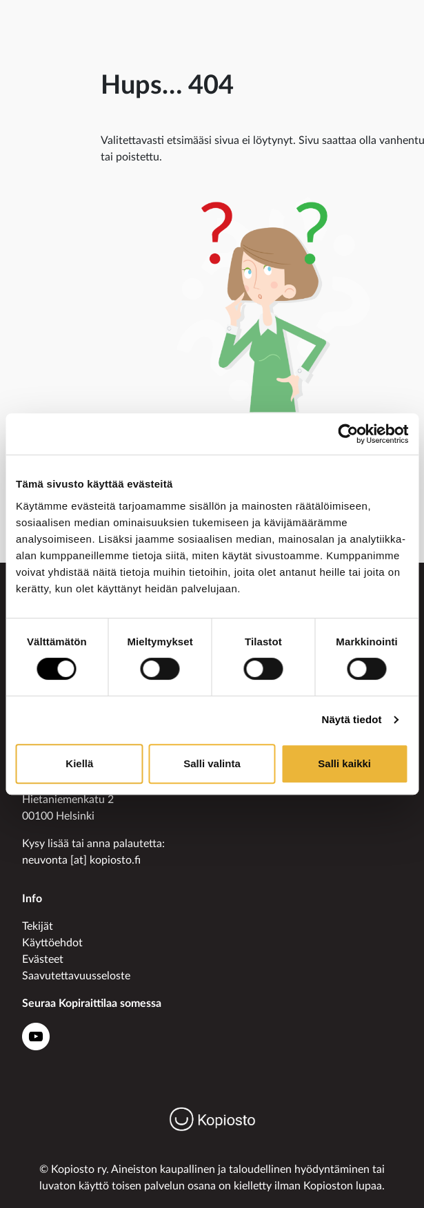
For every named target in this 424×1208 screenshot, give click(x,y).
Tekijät (37, 926)
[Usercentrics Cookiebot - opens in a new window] (347, 434)
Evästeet (42, 959)
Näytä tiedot (352, 719)
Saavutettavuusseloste (76, 975)
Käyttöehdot (52, 942)
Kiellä (79, 763)
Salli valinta (212, 763)
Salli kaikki (344, 763)
